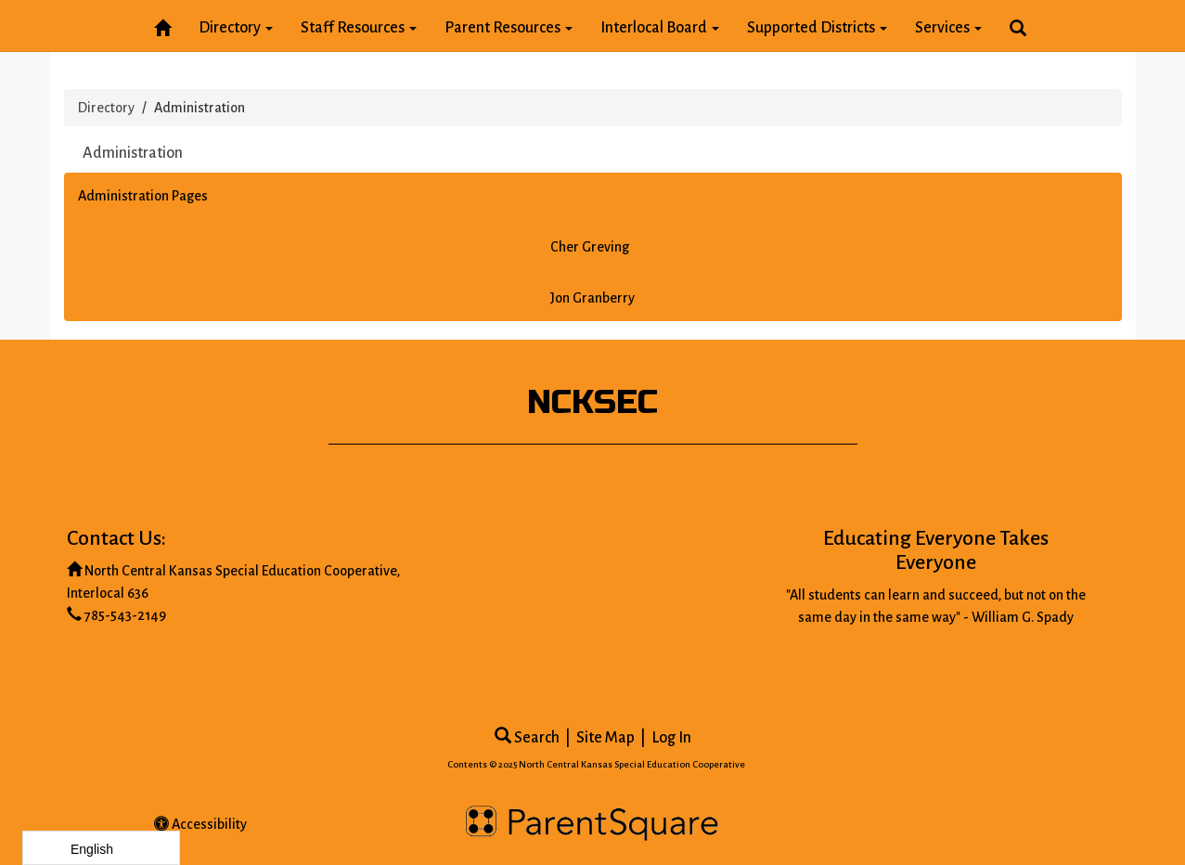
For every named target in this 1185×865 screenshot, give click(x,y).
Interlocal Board (659, 27)
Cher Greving (589, 246)
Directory (236, 27)
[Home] (162, 24)
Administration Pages (143, 195)
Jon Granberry (592, 297)
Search (527, 737)
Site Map (605, 737)
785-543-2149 (125, 615)
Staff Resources (359, 27)
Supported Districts (817, 27)
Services (948, 27)
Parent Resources (508, 27)
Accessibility (200, 824)
